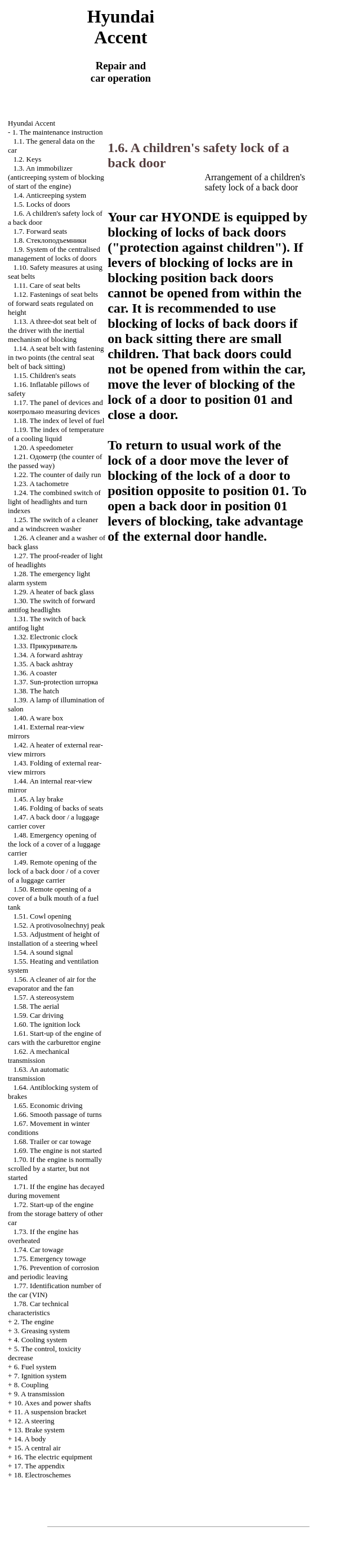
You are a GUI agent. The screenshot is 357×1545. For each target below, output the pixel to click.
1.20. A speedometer (43, 447)
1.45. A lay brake (38, 799)
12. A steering (34, 1421)
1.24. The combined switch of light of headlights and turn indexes (54, 501)
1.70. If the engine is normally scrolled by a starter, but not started (55, 1168)
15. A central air (37, 1448)
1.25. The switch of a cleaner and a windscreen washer (53, 524)
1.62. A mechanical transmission (38, 1056)
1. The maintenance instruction (57, 132)
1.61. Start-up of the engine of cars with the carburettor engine (54, 1038)
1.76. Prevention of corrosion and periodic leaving (53, 1272)
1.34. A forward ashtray (48, 655)
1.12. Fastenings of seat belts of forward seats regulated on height (53, 303)
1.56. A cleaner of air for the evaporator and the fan (52, 983)
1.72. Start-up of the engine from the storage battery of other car (55, 1213)
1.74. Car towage (39, 1249)
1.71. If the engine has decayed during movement (56, 1191)
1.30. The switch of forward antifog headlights (51, 605)
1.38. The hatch (36, 691)
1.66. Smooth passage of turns (58, 1114)
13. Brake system (39, 1430)
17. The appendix (39, 1466)
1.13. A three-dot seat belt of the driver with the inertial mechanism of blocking (52, 330)
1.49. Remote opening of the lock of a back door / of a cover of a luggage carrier (53, 871)
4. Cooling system (40, 1339)
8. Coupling (31, 1385)
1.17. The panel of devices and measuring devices (55, 407)
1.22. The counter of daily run (57, 474)
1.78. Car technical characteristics (38, 1308)
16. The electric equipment (53, 1457)
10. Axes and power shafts (52, 1403)
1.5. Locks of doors (42, 204)
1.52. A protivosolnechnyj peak (59, 925)
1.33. (45, 646)
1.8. (50, 240)
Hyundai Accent (31, 123)
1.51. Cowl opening (43, 916)
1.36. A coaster (35, 673)
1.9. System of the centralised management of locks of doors (54, 253)
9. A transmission (39, 1394)
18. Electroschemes (42, 1475)
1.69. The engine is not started (58, 1150)
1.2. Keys (27, 159)
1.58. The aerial (36, 1006)
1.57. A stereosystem (44, 997)
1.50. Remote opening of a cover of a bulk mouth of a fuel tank (53, 898)
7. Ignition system (40, 1376)
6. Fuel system (35, 1367)
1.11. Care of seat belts (47, 285)
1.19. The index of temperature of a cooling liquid (56, 434)
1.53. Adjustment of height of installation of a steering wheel (54, 938)
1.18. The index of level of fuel (59, 420)
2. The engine (34, 1321)
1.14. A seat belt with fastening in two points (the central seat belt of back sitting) (56, 357)
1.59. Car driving (39, 1015)
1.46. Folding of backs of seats (58, 808)
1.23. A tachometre (41, 483)
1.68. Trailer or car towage (52, 1141)
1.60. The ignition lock (47, 1024)
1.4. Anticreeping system (50, 195)
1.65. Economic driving (48, 1105)
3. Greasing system (42, 1330)
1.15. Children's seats (45, 375)
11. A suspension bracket (50, 1412)
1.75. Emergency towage (50, 1258)
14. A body (30, 1439)
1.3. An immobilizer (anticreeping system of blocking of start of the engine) (56, 177)
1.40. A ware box (38, 718)
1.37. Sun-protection (56, 682)
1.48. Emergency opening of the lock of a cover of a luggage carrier (54, 844)
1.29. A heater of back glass (54, 591)
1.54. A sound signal (43, 952)
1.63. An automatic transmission (38, 1074)
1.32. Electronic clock (46, 637)
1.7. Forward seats (40, 231)
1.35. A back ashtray (43, 664)
